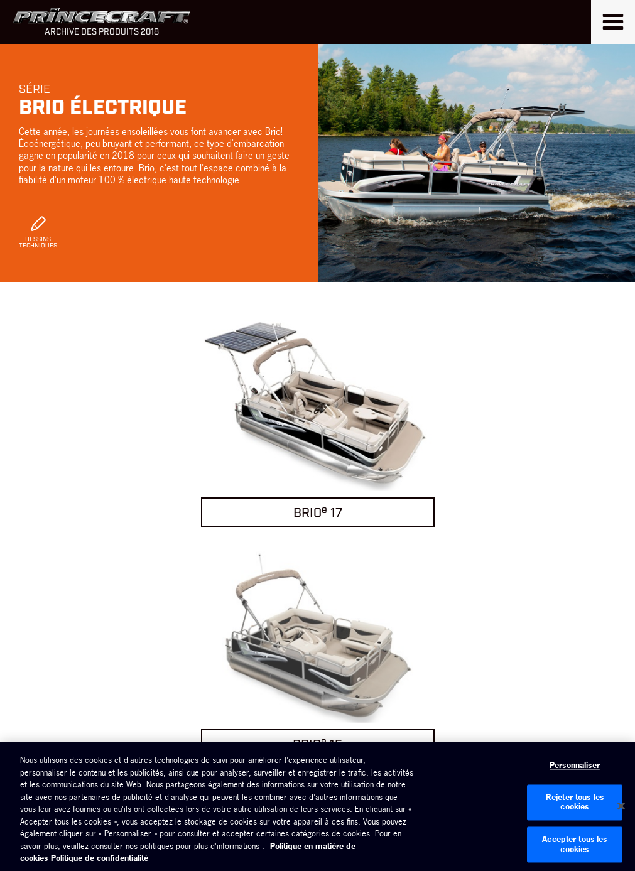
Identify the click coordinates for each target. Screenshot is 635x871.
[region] (317, 806)
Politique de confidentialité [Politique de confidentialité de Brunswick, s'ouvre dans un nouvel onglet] (99, 857)
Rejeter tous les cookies (575, 802)
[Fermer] (621, 806)
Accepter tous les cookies (574, 844)
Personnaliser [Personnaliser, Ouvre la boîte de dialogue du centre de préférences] (575, 765)
